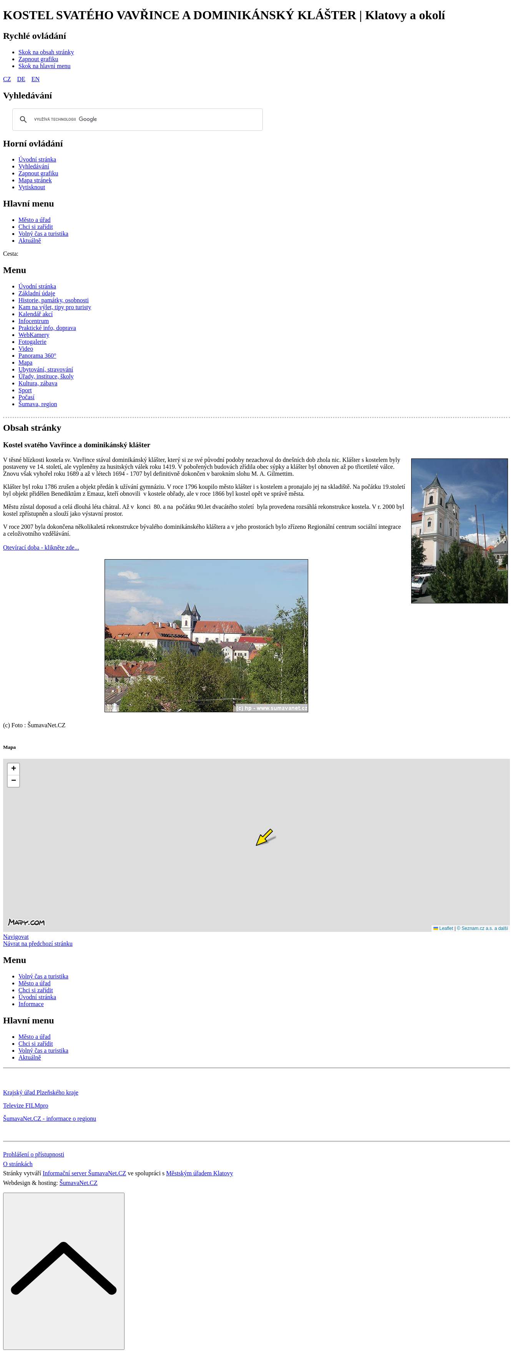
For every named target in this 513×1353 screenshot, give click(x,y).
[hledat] (136, 119)
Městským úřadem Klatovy (199, 1173)
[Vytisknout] (31, 187)
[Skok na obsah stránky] (46, 52)
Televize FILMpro (25, 1105)
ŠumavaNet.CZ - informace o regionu (49, 1118)
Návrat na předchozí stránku (38, 943)
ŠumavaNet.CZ (79, 1183)
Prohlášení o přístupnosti (33, 1154)
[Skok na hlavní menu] (44, 66)
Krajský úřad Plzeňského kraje (40, 1092)
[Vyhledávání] (33, 166)
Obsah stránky (32, 428)
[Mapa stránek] (35, 180)
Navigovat (16, 936)
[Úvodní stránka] (37, 159)
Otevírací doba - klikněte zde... (41, 547)
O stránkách (18, 1164)
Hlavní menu (28, 203)
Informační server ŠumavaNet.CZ (84, 1173)
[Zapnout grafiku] (38, 59)
